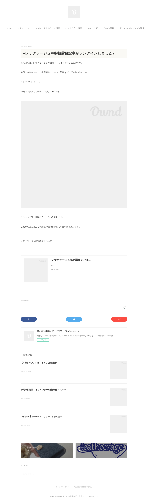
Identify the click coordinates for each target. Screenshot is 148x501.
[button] (17, 28)
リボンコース (32, 28)
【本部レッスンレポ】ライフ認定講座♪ (39, 363)
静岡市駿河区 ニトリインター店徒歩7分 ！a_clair (43, 390)
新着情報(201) (25, 301)
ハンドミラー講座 (82, 28)
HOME (17, 28)
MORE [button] (131, 28)
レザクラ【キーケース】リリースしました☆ (41, 416)
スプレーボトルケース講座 (56, 28)
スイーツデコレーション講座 (109, 28)
